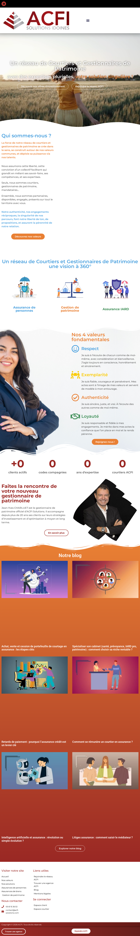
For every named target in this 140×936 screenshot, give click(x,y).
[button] (87, 20)
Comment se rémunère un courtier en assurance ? (102, 741)
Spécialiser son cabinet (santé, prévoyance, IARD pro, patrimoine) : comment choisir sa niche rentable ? (104, 648)
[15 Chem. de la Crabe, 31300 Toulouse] (83, 892)
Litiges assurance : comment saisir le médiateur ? (102, 837)
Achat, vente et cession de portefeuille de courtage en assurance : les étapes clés (34, 648)
